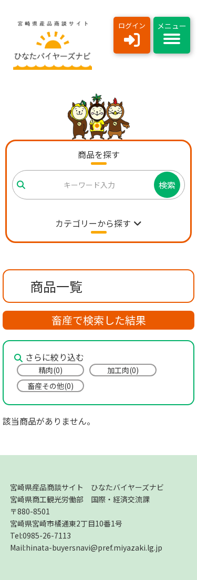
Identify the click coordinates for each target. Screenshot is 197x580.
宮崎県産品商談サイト (87, 487)
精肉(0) (50, 370)
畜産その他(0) (50, 386)
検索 (167, 184)
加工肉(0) (123, 370)
